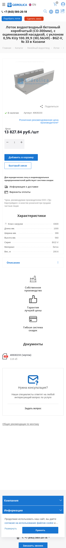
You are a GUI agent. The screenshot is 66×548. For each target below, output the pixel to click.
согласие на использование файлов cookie (29, 522)
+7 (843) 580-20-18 (14, 11)
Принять (40, 530)
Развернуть (11, 528)
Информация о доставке (21, 187)
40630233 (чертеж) (20, 355)
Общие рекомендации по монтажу (20, 424)
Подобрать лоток (11, 18)
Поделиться (49, 106)
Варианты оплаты (17, 192)
